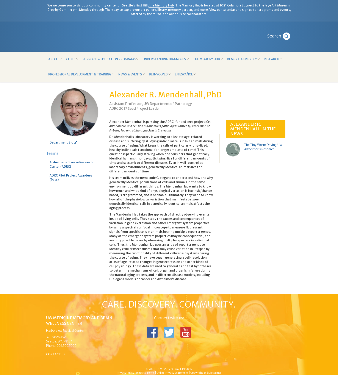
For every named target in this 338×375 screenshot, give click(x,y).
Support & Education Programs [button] (110, 59)
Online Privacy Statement (172, 372)
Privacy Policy (125, 372)
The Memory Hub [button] (208, 59)
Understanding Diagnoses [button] (166, 59)
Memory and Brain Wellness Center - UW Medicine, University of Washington (169, 37)
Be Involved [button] (160, 74)
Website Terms (145, 372)
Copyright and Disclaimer (205, 372)
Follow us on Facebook (152, 332)
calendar (228, 10)
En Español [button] (185, 74)
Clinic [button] (72, 59)
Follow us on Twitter (169, 332)
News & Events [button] (131, 74)
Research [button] (273, 59)
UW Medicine (133, 362)
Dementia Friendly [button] (243, 59)
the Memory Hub (161, 5)
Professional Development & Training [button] (81, 74)
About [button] (55, 59)
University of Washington (187, 362)
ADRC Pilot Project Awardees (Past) (71, 177)
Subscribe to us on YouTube (185, 332)
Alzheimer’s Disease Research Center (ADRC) (71, 164)
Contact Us (55, 354)
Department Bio (63, 142)
